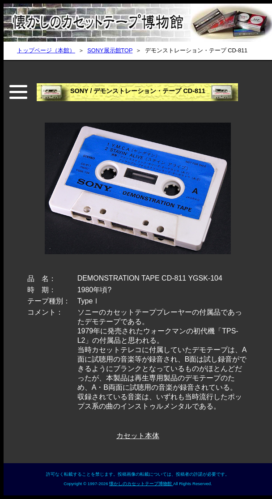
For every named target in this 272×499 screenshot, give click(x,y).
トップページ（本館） (46, 50)
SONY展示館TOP (109, 50)
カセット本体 (137, 435)
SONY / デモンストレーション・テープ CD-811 (137, 90)
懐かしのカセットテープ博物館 (141, 483)
